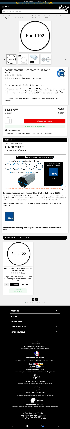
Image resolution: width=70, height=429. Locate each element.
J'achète (15, 284)
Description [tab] (11, 140)
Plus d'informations (46, 133)
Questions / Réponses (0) (31, 78)
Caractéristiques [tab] (14, 143)
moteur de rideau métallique (52, 91)
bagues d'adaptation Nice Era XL (19, 89)
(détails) (47, 3)
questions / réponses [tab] (16, 150)
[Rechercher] (35, 11)
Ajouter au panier (44, 121)
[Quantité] (7, 121)
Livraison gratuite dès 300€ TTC (35, 1)
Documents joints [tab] (14, 147)
